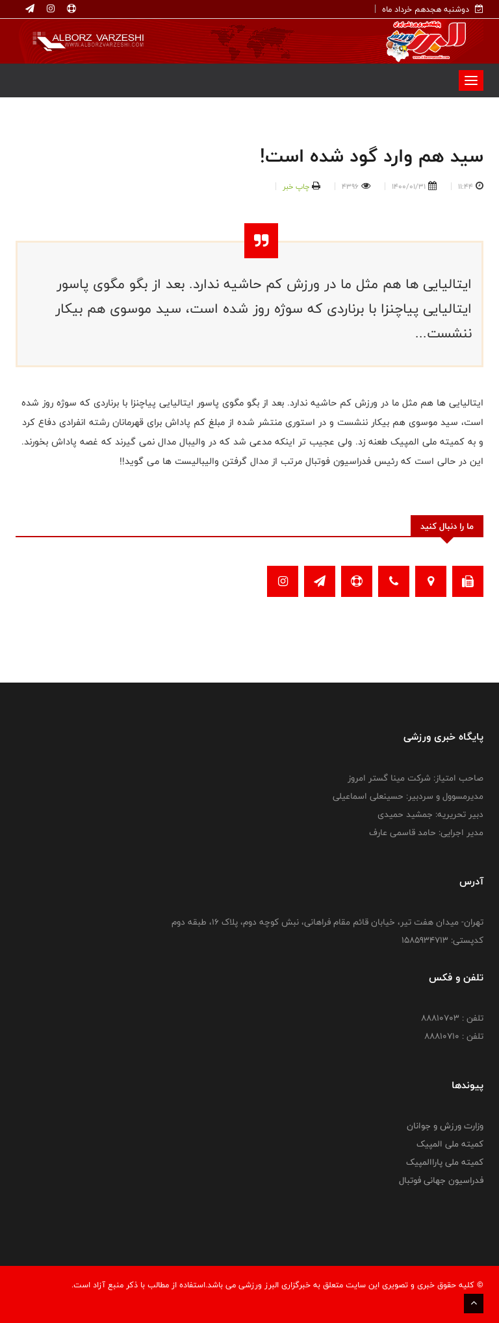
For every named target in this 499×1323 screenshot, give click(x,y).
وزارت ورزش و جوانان (445, 1126)
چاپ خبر (296, 186)
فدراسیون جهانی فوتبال (441, 1180)
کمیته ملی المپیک (449, 1144)
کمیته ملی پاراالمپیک (444, 1162)
